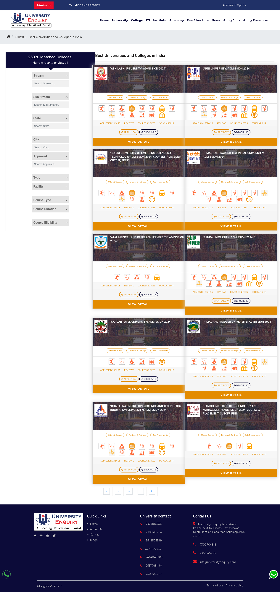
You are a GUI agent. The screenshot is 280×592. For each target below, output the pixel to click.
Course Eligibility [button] (45, 222)
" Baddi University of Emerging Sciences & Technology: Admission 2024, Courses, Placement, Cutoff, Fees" (146, 156)
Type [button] (36, 177)
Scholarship (166, 123)
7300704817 (204, 553)
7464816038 (151, 523)
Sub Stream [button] (41, 97)
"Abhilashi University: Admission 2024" (138, 68)
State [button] (37, 118)
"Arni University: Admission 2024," (227, 68)
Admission (43, 5)
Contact (93, 534)
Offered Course (115, 97)
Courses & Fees (146, 123)
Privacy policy (234, 585)
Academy (176, 20)
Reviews (129, 123)
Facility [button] (38, 186)
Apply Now (128, 132)
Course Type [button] (42, 200)
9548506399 (151, 540)
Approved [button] (40, 156)
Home (104, 20)
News (216, 20)
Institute (159, 20)
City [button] (36, 139)
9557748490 (151, 565)
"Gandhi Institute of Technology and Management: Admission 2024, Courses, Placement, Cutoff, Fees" (231, 409)
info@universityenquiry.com (214, 562)
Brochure (148, 132)
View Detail (138, 141)
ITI (148, 20)
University (120, 20)
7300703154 (151, 532)
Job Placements (160, 97)
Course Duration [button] (44, 209)
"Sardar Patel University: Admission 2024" (140, 321)
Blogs (92, 540)
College (137, 20)
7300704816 (204, 544)
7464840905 (151, 557)
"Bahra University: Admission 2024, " (229, 237)
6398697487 (150, 549)
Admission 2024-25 (110, 123)
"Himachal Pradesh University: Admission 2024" (237, 321)
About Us (94, 529)
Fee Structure (198, 20)
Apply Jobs (231, 20)
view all (63, 62)
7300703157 (151, 574)
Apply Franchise (255, 20)
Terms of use (215, 585)
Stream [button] (38, 75)
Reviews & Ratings (137, 97)
